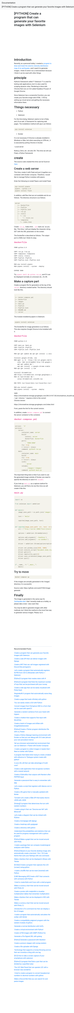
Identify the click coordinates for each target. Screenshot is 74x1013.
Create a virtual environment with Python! (28, 930)
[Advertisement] (59, 233)
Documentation (8, 3)
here (15, 164)
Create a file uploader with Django (26, 946)
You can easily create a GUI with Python (28, 703)
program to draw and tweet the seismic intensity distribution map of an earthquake (32, 66)
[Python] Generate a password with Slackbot (29, 940)
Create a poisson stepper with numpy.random (30, 943)
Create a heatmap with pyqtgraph (26, 824)
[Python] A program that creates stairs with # (30, 678)
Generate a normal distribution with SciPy (28, 926)
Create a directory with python (24, 828)
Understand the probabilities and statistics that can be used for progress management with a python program (32, 833)
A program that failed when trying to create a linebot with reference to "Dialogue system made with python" (32, 757)
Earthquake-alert (20, 601)
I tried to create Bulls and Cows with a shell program (32, 882)
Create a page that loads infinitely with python (30, 699)
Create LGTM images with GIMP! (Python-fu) (30, 933)
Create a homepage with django (25, 821)
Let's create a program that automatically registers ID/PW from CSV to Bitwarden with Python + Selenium (32, 672)
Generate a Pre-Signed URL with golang (28, 936)
